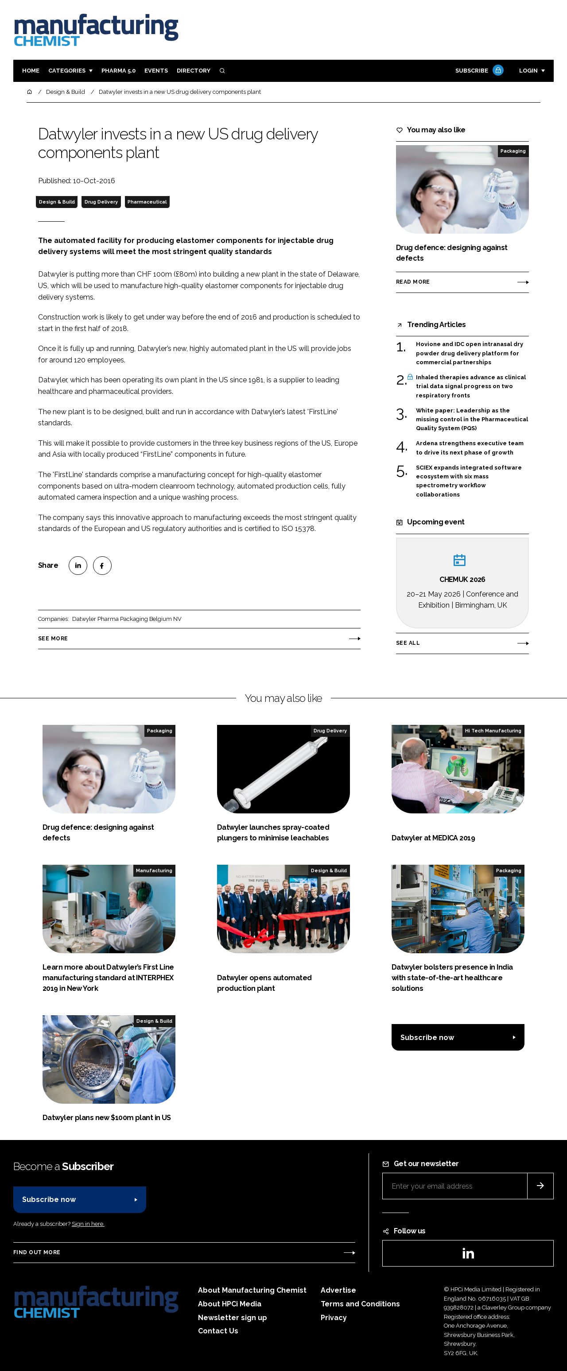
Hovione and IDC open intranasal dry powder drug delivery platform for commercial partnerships (469, 353)
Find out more (36, 1252)
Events (156, 70)
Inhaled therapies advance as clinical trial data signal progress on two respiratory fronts (471, 386)
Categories (66, 70)
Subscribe (478, 71)
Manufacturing (154, 870)
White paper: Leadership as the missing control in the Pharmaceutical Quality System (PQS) (472, 419)
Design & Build (57, 201)
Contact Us (218, 1331)
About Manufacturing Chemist (252, 1290)
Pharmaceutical (147, 201)
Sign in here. (88, 1224)
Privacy (334, 1317)
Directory (193, 70)
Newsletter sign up (232, 1317)
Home (30, 70)
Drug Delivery (101, 201)
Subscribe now (427, 1037)
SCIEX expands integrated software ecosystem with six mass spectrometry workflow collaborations (469, 481)
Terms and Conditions (360, 1304)
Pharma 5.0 (118, 70)
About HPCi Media (229, 1304)
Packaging (513, 151)
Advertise (338, 1290)
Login (528, 70)
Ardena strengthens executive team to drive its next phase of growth (470, 448)
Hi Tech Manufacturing (493, 730)
